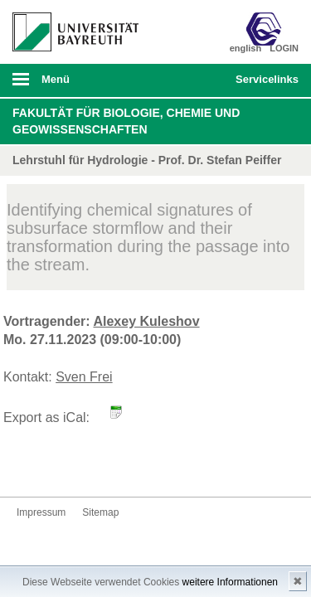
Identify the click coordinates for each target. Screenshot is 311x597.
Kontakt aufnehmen (30, 465)
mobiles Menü (69, 84)
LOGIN (284, 48)
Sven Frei (84, 377)
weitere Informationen (230, 582)
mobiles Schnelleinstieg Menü (263, 84)
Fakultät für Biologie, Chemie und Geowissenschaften (126, 121)
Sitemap (100, 512)
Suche (196, 80)
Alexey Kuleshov (146, 321)
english (246, 48)
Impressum (41, 512)
